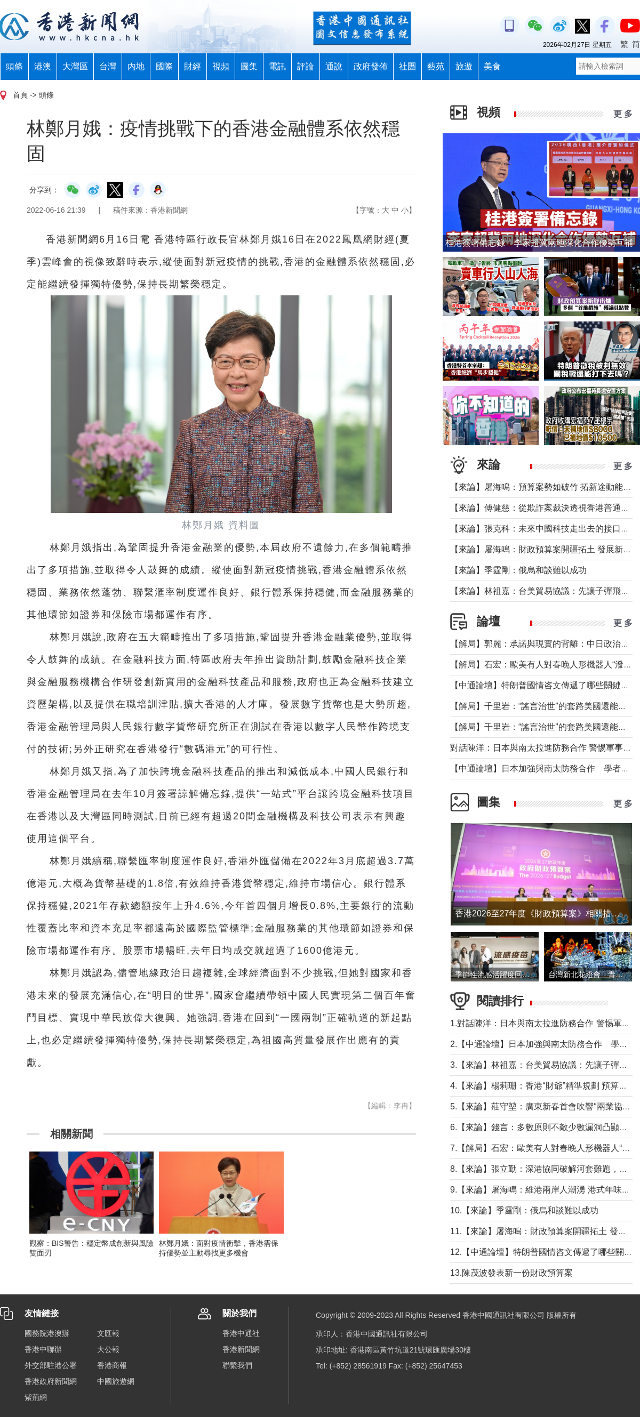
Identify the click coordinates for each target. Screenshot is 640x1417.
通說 (333, 66)
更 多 (623, 113)
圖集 (249, 66)
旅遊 (464, 66)
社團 (407, 66)
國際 (164, 66)
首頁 (20, 95)
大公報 (108, 1349)
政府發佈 (371, 66)
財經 (192, 66)
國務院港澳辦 (47, 1333)
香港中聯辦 (43, 1349)
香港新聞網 (241, 1349)
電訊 (277, 66)
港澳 (42, 66)
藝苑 (435, 66)
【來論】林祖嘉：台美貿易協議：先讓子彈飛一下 (544, 590)
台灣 (107, 66)
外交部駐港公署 (51, 1365)
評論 (305, 66)
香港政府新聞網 (51, 1381)
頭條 (14, 66)
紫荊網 (36, 1397)
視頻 (220, 66)
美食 (492, 66)
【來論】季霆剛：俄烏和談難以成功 (518, 570)
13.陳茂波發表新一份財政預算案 (511, 1272)
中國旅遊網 (115, 1381)
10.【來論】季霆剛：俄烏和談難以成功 (524, 1210)
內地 (136, 66)
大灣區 (75, 66)
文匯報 (108, 1333)
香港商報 (112, 1365)
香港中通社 (241, 1333)
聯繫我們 (237, 1365)
